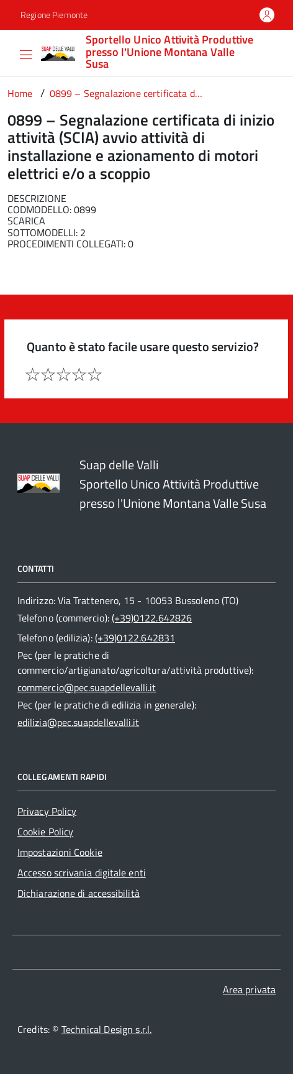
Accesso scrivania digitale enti (81, 872)
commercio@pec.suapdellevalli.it (86, 687)
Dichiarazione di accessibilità (78, 893)
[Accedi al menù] (10, 52)
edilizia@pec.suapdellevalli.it (78, 722)
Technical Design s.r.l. (106, 1029)
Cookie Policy (45, 831)
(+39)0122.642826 (152, 617)
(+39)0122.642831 (135, 637)
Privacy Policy (46, 811)
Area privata (249, 989)
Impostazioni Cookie (59, 852)
